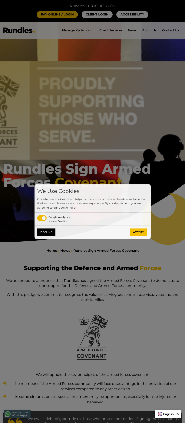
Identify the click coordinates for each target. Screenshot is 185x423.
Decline (46, 232)
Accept (138, 232)
